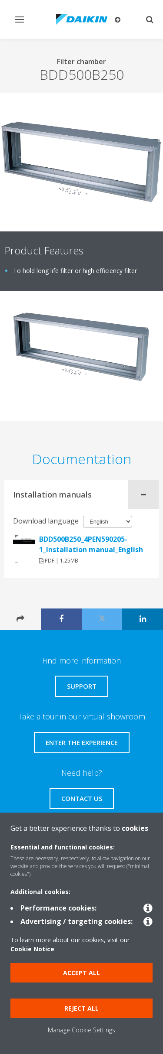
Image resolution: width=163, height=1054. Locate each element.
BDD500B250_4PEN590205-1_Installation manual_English (91, 544)
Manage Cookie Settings (81, 1030)
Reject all (81, 1008)
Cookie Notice (32, 949)
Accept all (81, 973)
